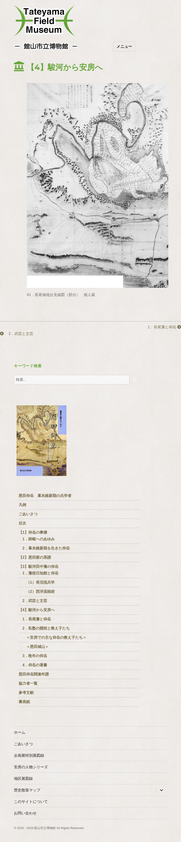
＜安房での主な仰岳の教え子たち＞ (52, 637)
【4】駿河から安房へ (37, 610)
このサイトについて (31, 801)
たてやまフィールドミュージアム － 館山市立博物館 (44, 21)
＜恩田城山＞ (34, 647)
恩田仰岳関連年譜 (34, 674)
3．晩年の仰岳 (33, 656)
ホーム (19, 732)
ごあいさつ (28, 514)
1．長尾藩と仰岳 (162, 327)
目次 (22, 523)
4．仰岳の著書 (33, 665)
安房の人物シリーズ (31, 767)
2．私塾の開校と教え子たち (44, 628)
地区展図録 (23, 778)
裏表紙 (24, 702)
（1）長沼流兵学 (37, 582)
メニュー (124, 47)
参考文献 (26, 693)
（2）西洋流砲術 (37, 592)
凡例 (22, 505)
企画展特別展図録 (29, 755)
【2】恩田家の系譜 (35, 557)
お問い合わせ (25, 813)
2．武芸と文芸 (16, 334)
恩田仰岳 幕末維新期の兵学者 (45, 496)
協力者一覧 (28, 683)
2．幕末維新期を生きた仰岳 (44, 548)
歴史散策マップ (27, 790)
